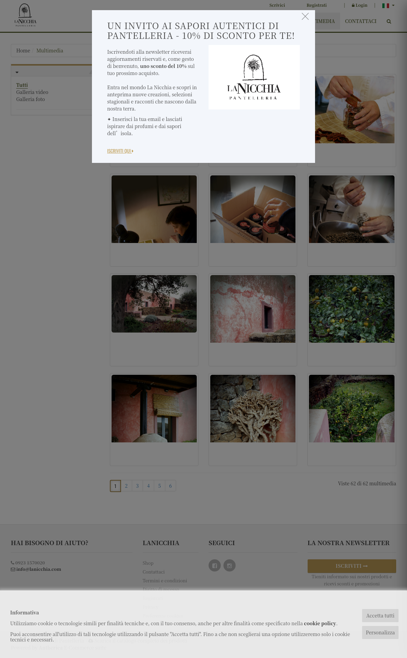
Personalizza (380, 632)
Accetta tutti (380, 615)
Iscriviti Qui (120, 150)
